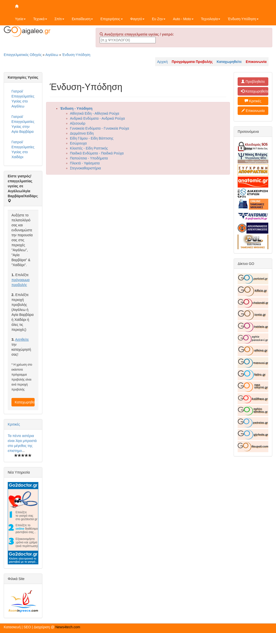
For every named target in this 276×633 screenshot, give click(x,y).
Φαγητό (137, 19)
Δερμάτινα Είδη (82, 133)
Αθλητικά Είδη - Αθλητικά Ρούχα (94, 113)
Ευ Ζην (158, 19)
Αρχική (162, 62)
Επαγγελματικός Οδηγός (23, 55)
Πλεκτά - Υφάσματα (85, 163)
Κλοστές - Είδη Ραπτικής (89, 148)
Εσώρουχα (78, 143)
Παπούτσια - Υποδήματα (89, 158)
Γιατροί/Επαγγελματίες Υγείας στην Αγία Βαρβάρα (22, 124)
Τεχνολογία (210, 19)
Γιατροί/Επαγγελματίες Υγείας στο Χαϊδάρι (22, 149)
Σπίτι (59, 19)
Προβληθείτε (253, 82)
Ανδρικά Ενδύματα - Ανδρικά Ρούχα (97, 118)
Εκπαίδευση (82, 19)
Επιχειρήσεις (111, 19)
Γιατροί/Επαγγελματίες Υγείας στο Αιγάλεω (22, 98)
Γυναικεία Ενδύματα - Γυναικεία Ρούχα (99, 128)
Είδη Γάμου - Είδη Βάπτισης (92, 138)
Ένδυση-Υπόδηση (243, 19)
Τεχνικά (40, 19)
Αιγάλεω (51, 55)
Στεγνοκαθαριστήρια (85, 168)
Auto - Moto (183, 19)
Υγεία (20, 19)
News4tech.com (67, 627)
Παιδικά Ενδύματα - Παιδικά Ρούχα (97, 153)
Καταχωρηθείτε (25, 402)
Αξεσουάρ (77, 123)
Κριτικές (14, 424)
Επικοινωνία (253, 111)
